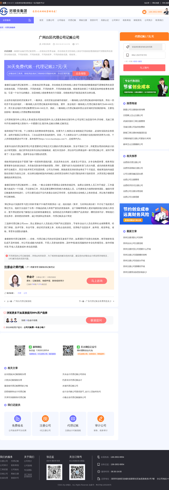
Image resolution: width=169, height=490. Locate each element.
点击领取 (81, 73)
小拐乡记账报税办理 (13, 380)
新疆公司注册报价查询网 (134, 110)
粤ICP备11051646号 (103, 485)
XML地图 (165, 3)
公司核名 (61, 20)
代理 (19, 293)
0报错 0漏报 (137, 61)
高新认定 (105, 20)
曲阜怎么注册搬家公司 (133, 144)
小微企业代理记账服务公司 (74, 397)
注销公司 (4, 474)
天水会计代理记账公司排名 (74, 374)
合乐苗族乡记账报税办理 (15, 374)
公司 (25, 293)
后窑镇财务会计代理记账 (15, 392)
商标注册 (83, 20)
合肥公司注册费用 (131, 180)
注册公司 (50, 20)
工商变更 (4, 469)
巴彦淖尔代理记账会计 (72, 380)
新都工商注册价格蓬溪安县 (135, 133)
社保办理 (4, 478)
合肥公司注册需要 (131, 197)
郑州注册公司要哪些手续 (134, 266)
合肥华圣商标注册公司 (133, 168)
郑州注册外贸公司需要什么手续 (137, 249)
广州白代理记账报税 (22, 301)
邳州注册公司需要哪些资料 (135, 255)
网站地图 (155, 3)
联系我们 (159, 20)
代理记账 (72, 20)
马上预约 (144, 67)
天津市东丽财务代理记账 (15, 397)
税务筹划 (127, 20)
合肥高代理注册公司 (132, 162)
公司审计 (116, 20)
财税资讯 (138, 20)
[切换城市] (11, 3)
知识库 (146, 3)
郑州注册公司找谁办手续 (134, 261)
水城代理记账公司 (70, 386)
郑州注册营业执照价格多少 (135, 272)
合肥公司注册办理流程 (133, 191)
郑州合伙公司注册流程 (133, 243)
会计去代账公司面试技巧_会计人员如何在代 (81, 392)
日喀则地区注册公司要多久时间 (137, 138)
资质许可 (94, 20)
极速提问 (96, 320)
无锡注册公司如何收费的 (134, 127)
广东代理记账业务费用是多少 (98, 301)
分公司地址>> (163, 479)
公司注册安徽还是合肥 (133, 174)
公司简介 (149, 20)
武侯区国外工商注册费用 (134, 121)
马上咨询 (97, 280)
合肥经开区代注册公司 (133, 185)
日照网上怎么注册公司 (133, 115)
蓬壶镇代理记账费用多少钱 (16, 386)
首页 (41, 20)
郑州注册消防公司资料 (133, 237)
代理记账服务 (10, 27)
